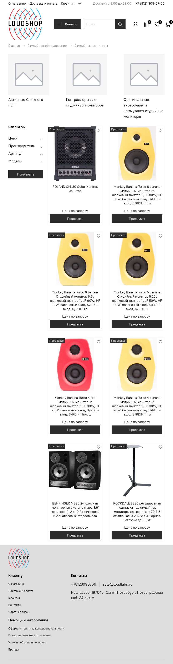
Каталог (67, 24)
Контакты (14, 605)
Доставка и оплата (43, 3)
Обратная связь (18, 612)
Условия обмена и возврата (27, 642)
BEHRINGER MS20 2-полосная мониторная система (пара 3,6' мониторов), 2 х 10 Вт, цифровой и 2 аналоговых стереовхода (75, 509)
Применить (25, 174)
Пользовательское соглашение (29, 635)
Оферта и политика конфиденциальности (36, 628)
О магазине (17, 3)
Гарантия (67, 3)
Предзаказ (75, 218)
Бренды (13, 649)
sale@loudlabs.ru (117, 584)
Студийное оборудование (47, 45)
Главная (14, 45)
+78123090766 (83, 584)
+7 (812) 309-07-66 (150, 3)
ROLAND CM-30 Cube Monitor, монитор (75, 188)
